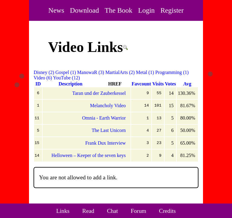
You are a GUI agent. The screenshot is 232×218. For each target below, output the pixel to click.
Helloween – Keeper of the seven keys (88, 155)
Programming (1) (172, 72)
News (56, 10)
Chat (112, 211)
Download (84, 10)
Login (146, 10)
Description (70, 83)
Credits (167, 211)
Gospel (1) (65, 72)
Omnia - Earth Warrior (104, 117)
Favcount (141, 83)
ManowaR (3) (90, 72)
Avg (187, 83)
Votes (170, 83)
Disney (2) (44, 72)
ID (38, 83)
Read (88, 211)
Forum (138, 211)
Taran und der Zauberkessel (99, 93)
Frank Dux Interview (105, 143)
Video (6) (43, 77)
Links (62, 211)
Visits (158, 83)
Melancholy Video (108, 105)
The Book (118, 10)
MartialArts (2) (120, 72)
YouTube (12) (66, 77)
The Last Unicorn (109, 130)
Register (172, 10)
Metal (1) (145, 72)
